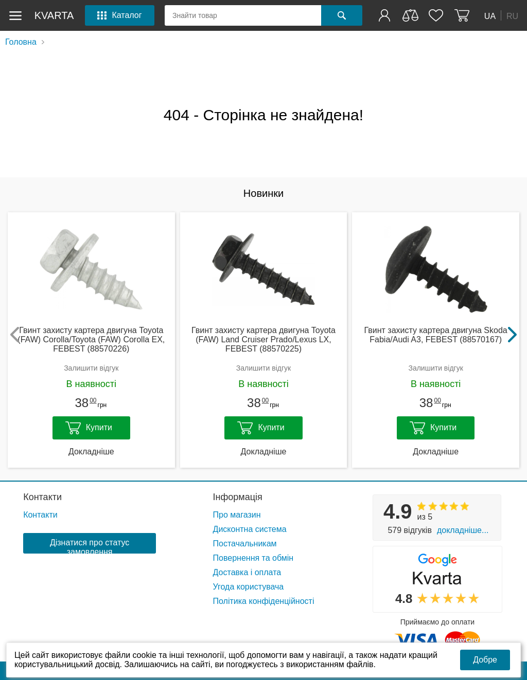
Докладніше (91, 451)
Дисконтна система (250, 529)
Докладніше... (462, 530)
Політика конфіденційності (263, 601)
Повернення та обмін (253, 558)
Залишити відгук (91, 368)
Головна (21, 42)
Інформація (237, 497)
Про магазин (237, 514)
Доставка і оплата (247, 572)
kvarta (54, 15)
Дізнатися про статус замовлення (89, 546)
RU (512, 16)
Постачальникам (245, 543)
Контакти (42, 497)
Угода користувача (248, 586)
